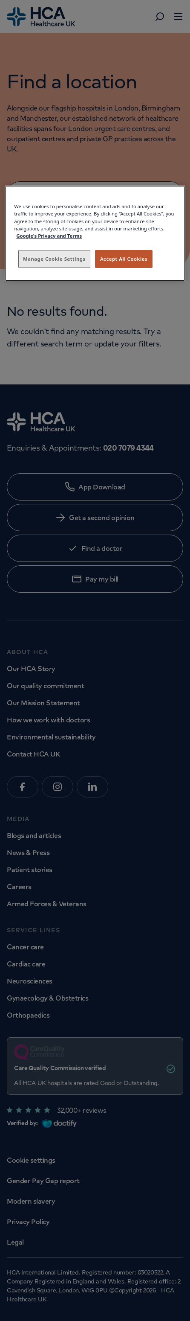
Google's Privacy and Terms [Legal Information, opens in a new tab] (49, 236)
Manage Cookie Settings (54, 259)
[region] (95, 233)
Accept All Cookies (123, 259)
